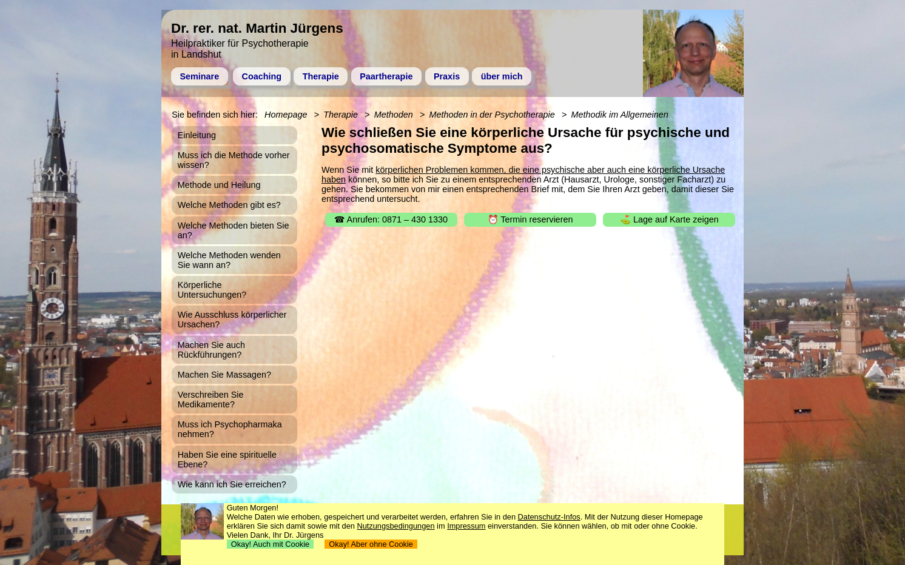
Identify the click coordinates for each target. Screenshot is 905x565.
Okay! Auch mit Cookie (270, 544)
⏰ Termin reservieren (530, 219)
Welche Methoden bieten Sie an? (233, 230)
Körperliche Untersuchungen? (212, 289)
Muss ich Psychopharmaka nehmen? (230, 429)
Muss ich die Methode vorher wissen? (234, 160)
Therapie (321, 76)
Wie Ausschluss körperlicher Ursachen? (232, 319)
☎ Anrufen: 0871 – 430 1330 (391, 219)
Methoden (393, 114)
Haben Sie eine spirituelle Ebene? (227, 459)
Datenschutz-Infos (549, 516)
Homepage (285, 114)
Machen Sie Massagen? (224, 374)
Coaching (262, 76)
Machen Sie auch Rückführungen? (211, 349)
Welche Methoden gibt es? (229, 205)
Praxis (447, 76)
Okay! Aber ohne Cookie (371, 544)
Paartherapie (386, 76)
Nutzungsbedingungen (395, 525)
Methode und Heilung (219, 185)
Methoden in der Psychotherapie (492, 114)
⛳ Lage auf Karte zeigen (669, 219)
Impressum (466, 525)
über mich (502, 76)
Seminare (199, 76)
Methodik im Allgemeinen (619, 114)
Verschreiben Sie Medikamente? (211, 399)
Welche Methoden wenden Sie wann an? (229, 260)
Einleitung (197, 135)
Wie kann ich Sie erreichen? (232, 484)
